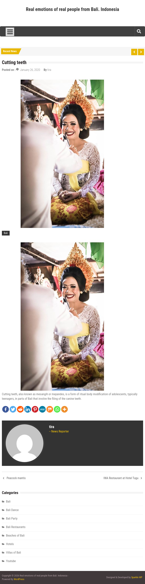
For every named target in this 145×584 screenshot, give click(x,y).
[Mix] (49, 409)
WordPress (19, 579)
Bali (6, 233)
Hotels (10, 544)
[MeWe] (42, 409)
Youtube (11, 561)
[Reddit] (20, 409)
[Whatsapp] (57, 409)
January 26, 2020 (30, 70)
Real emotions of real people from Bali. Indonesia (72, 9)
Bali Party (12, 518)
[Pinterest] (35, 409)
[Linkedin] (27, 409)
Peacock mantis (16, 478)
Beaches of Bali (15, 535)
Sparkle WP (136, 577)
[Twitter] (13, 409)
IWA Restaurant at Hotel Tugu (120, 478)
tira (49, 70)
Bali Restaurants (15, 527)
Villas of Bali (13, 552)
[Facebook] (5, 409)
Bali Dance (12, 510)
